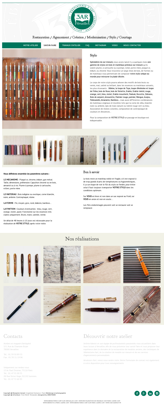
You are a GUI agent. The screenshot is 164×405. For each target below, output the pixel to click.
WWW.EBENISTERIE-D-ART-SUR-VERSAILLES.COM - (61, 401)
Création (78, 37)
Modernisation (96, 37)
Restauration (40, 37)
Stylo (112, 37)
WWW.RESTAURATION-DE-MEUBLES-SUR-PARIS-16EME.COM (99, 401)
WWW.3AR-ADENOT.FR (113, 403)
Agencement (60, 37)
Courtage (125, 37)
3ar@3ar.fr (9, 362)
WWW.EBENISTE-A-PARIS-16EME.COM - (56, 403)
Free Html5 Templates (29, 395)
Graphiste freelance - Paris (35, 393)
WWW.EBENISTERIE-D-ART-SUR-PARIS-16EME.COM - (88, 403)
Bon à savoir (91, 172)
